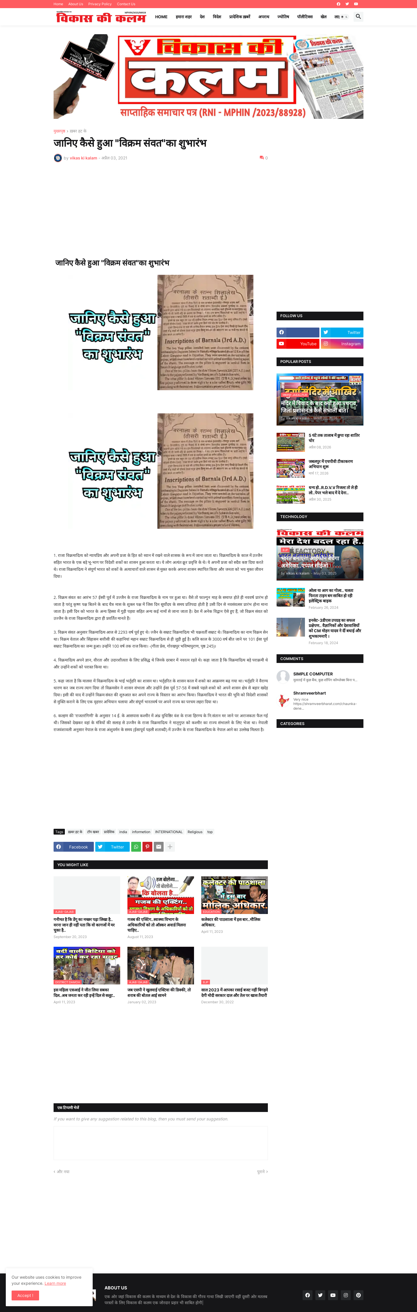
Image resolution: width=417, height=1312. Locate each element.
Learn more (55, 1283)
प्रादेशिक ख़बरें (239, 16)
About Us (75, 4)
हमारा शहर (184, 16)
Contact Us (126, 4)
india (123, 832)
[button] (344, 17)
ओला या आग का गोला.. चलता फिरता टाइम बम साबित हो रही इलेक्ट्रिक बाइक (331, 595)
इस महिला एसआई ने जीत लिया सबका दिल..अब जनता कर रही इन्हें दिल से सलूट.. (84, 992)
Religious (195, 832)
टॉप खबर (93, 832)
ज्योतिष (283, 16)
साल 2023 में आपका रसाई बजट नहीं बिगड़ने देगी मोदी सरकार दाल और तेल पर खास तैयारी (234, 992)
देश (202, 16)
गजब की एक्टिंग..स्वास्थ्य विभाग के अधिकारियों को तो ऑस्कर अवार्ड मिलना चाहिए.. (156, 924)
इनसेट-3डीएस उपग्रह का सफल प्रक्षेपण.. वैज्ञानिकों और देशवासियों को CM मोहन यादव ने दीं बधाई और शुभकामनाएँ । (335, 628)
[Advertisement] (161, 210)
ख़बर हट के (78, 131)
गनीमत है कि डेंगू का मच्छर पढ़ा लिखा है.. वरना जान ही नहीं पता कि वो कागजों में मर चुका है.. (84, 924)
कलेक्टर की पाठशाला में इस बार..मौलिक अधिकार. (230, 922)
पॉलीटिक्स (304, 16)
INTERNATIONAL (169, 832)
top (210, 832)
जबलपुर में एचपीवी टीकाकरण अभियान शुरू (331, 464)
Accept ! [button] (25, 1295)
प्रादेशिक (109, 832)
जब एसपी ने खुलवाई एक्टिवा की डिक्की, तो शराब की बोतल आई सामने (159, 992)
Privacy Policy (100, 4)
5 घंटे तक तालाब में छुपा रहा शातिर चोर (334, 438)
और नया (63, 1171)
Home (58, 4)
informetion (141, 832)
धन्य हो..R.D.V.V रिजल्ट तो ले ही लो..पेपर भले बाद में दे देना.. (333, 490)
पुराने (261, 1171)
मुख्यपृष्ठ (59, 131)
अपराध (263, 16)
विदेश (217, 16)
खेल (323, 16)
